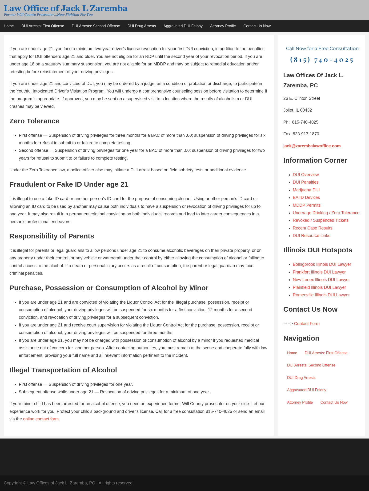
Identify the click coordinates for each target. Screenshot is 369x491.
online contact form (41, 419)
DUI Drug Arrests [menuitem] (142, 26)
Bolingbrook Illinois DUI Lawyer (322, 272)
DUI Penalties (306, 182)
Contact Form (307, 331)
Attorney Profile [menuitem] (223, 26)
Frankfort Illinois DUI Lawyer (319, 280)
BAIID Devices (306, 197)
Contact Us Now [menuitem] (257, 26)
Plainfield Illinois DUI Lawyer (319, 295)
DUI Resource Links (311, 243)
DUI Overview (306, 175)
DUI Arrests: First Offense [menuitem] (42, 26)
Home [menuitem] (9, 26)
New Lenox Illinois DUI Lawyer (321, 287)
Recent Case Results (313, 235)
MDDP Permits (307, 205)
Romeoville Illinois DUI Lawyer (321, 302)
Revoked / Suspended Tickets (321, 228)
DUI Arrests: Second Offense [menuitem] (96, 26)
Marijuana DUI (306, 190)
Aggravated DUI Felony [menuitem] (183, 26)
